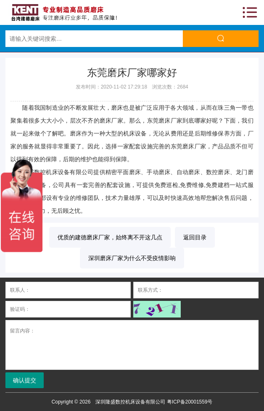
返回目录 (195, 237)
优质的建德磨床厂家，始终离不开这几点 (109, 237)
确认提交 (24, 380)
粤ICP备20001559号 (189, 402)
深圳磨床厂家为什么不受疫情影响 (132, 258)
